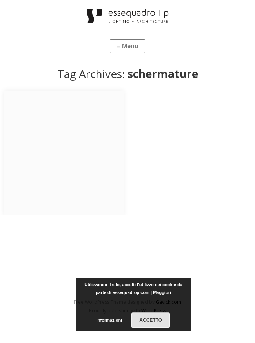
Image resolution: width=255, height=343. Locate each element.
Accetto (150, 320)
